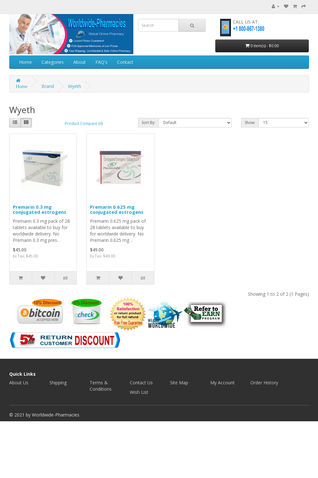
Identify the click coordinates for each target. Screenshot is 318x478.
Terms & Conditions (101, 386)
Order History (264, 383)
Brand (47, 86)
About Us (18, 383)
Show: (250, 122)
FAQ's (101, 62)
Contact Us (141, 383)
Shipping (58, 383)
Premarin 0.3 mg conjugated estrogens (39, 209)
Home (25, 62)
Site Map (179, 383)
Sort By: (148, 122)
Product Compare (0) (84, 123)
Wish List (139, 392)
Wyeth (74, 86)
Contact (125, 62)
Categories (52, 62)
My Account (222, 383)
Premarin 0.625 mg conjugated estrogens (117, 209)
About (79, 62)
